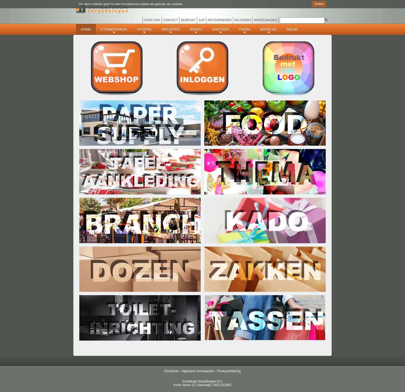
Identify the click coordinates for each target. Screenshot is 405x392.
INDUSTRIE (171, 30)
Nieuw (292, 29)
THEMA (245, 30)
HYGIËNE (144, 30)
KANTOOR (220, 30)
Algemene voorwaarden (198, 371)
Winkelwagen (265, 20)
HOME (86, 29)
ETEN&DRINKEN (114, 30)
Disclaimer (172, 371)
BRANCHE (268, 30)
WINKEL (196, 30)
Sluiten (319, 4)
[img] (326, 19)
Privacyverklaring (228, 371)
